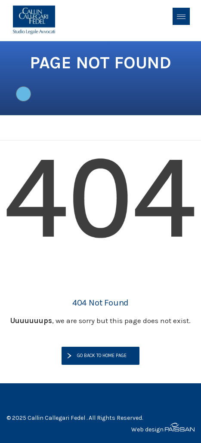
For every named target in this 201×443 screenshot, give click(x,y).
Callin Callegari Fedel (56, 418)
